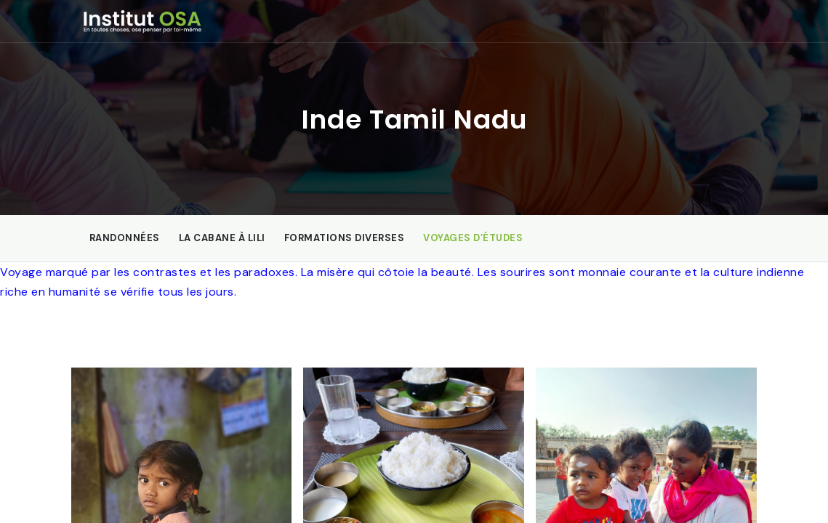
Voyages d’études (473, 238)
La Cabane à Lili (222, 238)
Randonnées (124, 238)
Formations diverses (344, 238)
